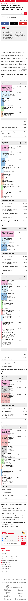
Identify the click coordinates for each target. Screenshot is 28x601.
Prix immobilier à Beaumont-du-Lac (11, 528)
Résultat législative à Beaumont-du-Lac (12, 514)
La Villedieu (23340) (12, 16)
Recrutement (21, 581)
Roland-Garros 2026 (7, 570)
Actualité (5, 536)
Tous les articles (11, 581)
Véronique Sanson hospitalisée (10, 560)
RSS (16, 581)
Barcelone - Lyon (6, 564)
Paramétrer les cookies (16, 582)
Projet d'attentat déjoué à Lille (10, 557)
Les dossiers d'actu (7, 540)
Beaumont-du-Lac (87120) (9, 524)
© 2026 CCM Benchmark (21, 583)
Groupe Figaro (12, 583)
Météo (4, 553)
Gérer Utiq (24, 582)
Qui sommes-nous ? (6, 579)
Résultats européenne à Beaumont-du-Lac (13, 515)
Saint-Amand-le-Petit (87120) (8, 17)
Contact (6, 581)
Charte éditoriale (18, 579)
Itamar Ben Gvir (6, 572)
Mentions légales (4, 583)
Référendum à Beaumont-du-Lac (10, 519)
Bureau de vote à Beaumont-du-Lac (11, 508)
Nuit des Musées (6, 566)
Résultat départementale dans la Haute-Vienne (14, 510)
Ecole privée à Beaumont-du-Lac (10, 526)
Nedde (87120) (21, 16)
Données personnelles (6, 582)
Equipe (12, 579)
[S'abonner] (14, 543)
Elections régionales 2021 (10, 3)
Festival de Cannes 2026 (8, 555)
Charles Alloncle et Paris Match (10, 558)
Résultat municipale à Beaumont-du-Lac (12, 517)
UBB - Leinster (6, 562)
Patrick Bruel (5, 568)
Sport (4, 538)
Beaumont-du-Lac (19, 34)
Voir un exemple (21, 536)
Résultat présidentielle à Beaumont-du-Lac (13, 512)
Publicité (24, 579)
